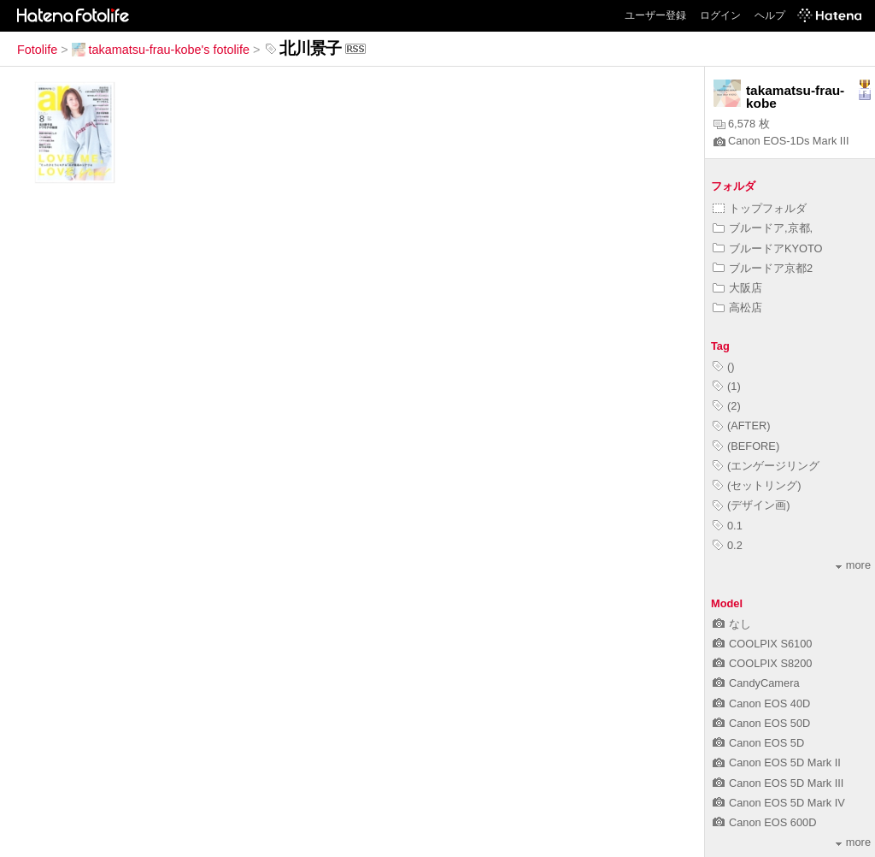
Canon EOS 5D (758, 742)
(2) (727, 405)
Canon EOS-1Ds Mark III (781, 140)
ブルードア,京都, (763, 228)
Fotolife (37, 49)
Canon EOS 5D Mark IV (779, 802)
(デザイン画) (751, 505)
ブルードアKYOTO (768, 248)
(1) (727, 386)
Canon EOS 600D (764, 822)
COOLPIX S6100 (762, 643)
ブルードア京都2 (763, 268)
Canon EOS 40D (761, 703)
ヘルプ (770, 15)
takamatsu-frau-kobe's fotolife (161, 49)
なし (732, 624)
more (853, 565)
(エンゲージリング (766, 465)
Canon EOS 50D (761, 723)
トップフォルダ (760, 208)
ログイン (720, 15)
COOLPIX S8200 (762, 663)
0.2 (728, 545)
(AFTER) (741, 425)
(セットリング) (757, 485)
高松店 (737, 307)
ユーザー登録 (655, 15)
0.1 (728, 525)
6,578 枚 (742, 123)
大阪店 (737, 287)
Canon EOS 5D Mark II (777, 762)
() (724, 366)
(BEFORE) (746, 446)
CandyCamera (756, 683)
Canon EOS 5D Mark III (778, 783)
